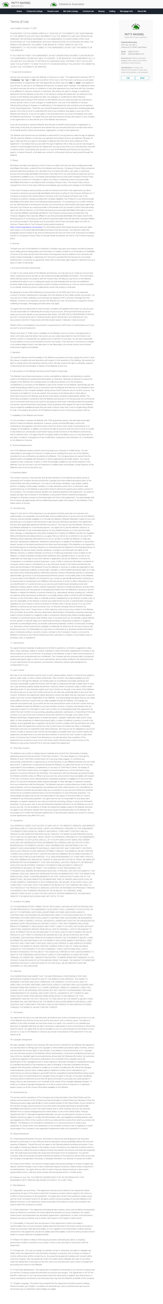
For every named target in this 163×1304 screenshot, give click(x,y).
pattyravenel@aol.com (136, 54)
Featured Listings (35, 11)
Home (19, 11)
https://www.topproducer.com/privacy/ (26, 227)
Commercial (88, 11)
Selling (112, 11)
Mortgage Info (126, 11)
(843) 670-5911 (133, 52)
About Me (142, 11)
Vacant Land (53, 11)
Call (128, 78)
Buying (101, 11)
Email (142, 78)
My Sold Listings (70, 11)
